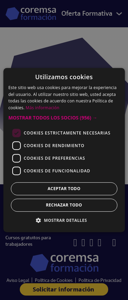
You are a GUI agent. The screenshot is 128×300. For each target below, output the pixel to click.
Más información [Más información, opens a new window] (42, 108)
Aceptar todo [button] (63, 188)
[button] (63, 118)
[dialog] (64, 150)
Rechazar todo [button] (64, 205)
